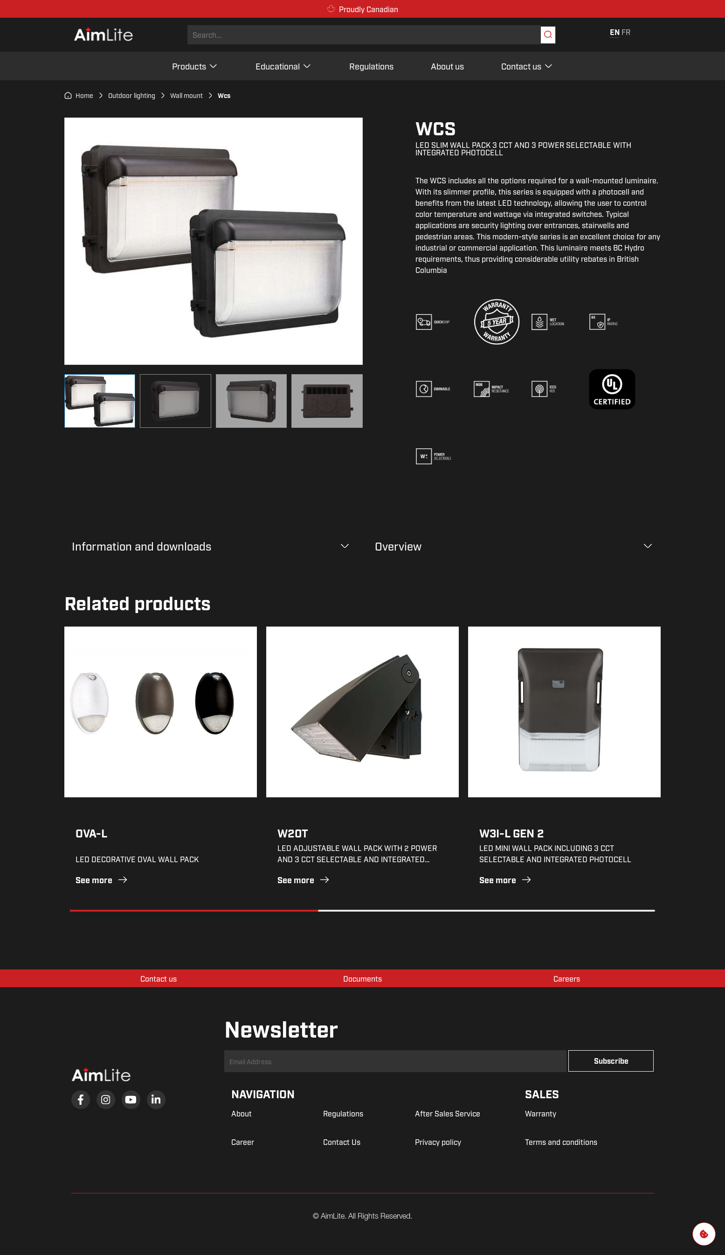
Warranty (540, 1113)
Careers (566, 978)
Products (195, 66)
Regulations (371, 66)
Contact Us (341, 1141)
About (241, 1113)
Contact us (527, 66)
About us (447, 66)
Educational (283, 66)
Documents (362, 978)
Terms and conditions (561, 1141)
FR (625, 31)
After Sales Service (447, 1113)
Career (242, 1141)
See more (102, 879)
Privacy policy (438, 1141)
